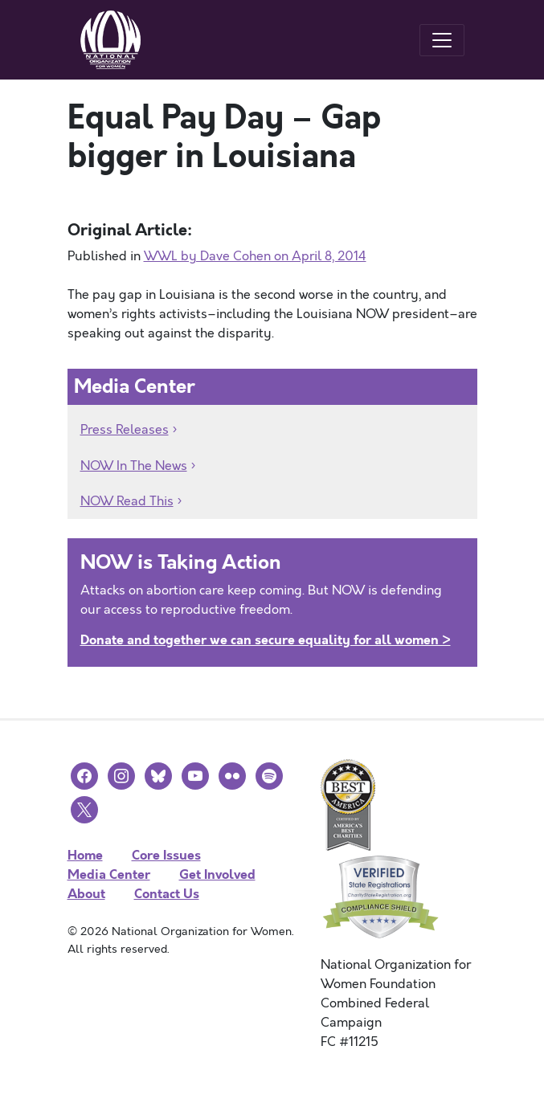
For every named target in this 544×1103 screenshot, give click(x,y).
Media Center (108, 874)
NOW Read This (127, 501)
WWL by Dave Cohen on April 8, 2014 (255, 256)
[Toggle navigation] (441, 40)
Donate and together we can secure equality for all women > (265, 640)
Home (85, 855)
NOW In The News (133, 466)
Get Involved (217, 874)
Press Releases (124, 430)
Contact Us (166, 893)
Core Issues (166, 855)
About (86, 893)
